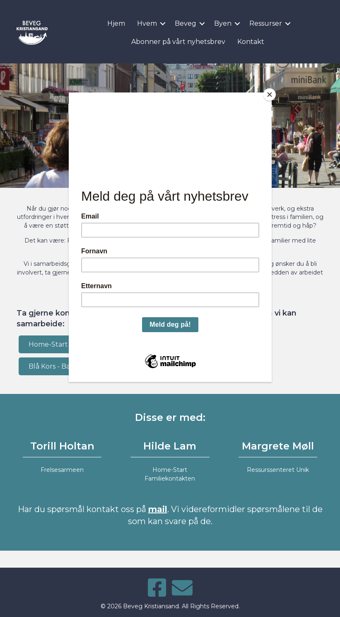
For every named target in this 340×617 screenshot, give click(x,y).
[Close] (269, 94)
